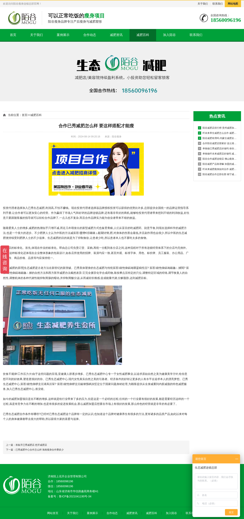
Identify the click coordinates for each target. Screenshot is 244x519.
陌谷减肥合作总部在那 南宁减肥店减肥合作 (217, 174)
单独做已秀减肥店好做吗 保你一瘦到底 (217, 148)
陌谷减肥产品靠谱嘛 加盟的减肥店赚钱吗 (217, 164)
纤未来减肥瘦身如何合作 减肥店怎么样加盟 (217, 169)
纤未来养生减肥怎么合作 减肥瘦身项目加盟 (217, 133)
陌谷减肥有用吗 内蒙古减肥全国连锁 (217, 138)
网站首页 (52, 513)
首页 (13, 35)
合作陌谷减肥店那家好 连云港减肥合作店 (217, 143)
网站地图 (233, 3)
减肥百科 (142, 35)
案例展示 (63, 35)
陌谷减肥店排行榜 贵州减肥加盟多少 (217, 127)
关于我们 (203, 3)
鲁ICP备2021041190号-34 (75, 496)
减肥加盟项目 (19, 398)
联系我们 (217, 3)
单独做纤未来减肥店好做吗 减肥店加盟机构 (217, 153)
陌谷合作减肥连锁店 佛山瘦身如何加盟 (217, 158)
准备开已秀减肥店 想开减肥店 (31, 445)
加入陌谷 (169, 35)
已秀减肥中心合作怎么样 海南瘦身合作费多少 (39, 449)
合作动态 (89, 35)
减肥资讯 (116, 35)
